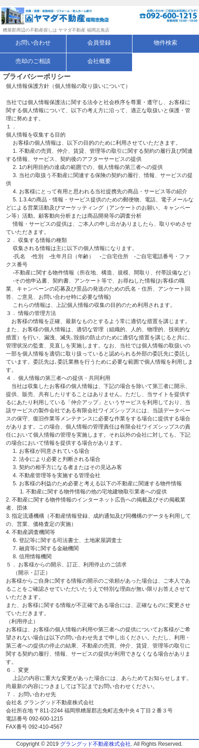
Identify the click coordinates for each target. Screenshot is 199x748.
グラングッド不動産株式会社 (95, 744)
